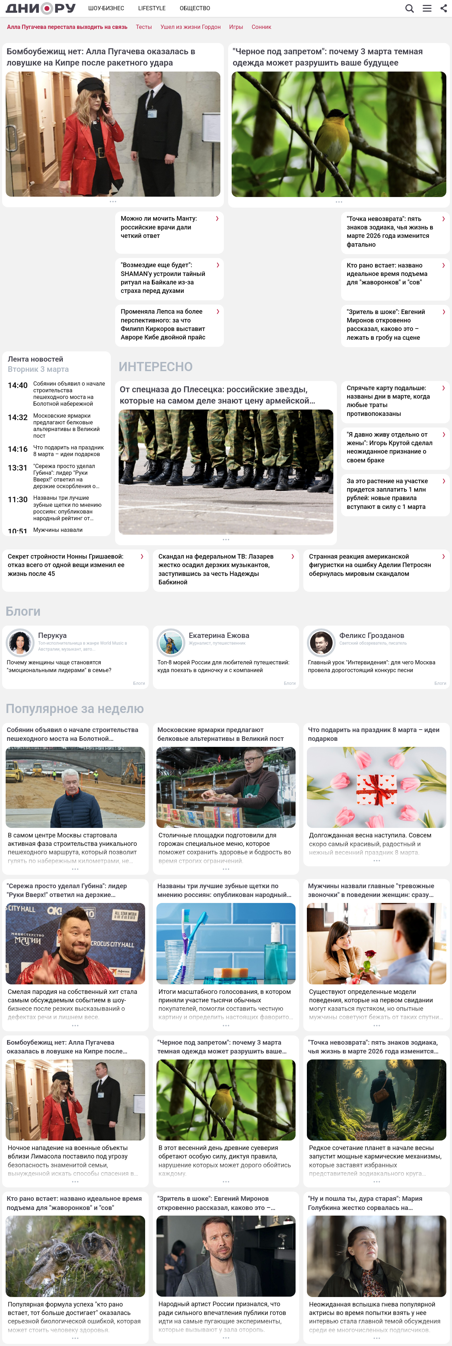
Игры (236, 27)
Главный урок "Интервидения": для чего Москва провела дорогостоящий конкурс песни (371, 666)
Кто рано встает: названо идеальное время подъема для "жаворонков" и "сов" (387, 274)
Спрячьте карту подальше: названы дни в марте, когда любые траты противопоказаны (388, 400)
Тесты (144, 27)
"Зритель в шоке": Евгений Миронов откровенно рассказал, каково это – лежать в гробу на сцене (386, 324)
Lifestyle (152, 8)
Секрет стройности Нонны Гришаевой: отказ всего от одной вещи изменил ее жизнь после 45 (66, 565)
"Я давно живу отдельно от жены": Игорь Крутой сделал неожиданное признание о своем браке (390, 447)
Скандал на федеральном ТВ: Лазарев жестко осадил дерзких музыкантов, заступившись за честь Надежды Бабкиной (216, 569)
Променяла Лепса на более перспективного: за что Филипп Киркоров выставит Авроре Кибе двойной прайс (163, 324)
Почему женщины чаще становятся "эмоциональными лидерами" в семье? (59, 666)
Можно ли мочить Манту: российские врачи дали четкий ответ (159, 227)
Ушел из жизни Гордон (190, 27)
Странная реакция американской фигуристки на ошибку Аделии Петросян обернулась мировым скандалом (370, 565)
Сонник (262, 27)
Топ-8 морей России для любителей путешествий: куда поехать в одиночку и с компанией (223, 666)
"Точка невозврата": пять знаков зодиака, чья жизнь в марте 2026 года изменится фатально (390, 231)
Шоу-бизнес (106, 8)
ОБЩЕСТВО (195, 8)
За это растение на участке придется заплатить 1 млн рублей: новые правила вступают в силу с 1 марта (387, 493)
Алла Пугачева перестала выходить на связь (67, 27)
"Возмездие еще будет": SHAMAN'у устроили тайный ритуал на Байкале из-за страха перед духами (163, 277)
